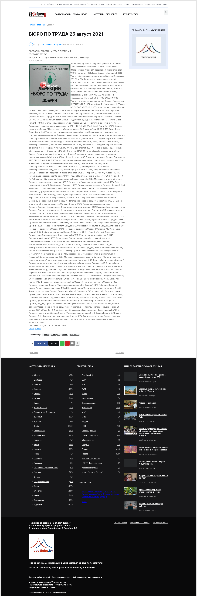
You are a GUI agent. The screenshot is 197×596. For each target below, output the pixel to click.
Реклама (53, 463)
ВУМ (101, 389)
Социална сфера (53, 481)
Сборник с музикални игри (53, 467)
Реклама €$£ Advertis (140, 523)
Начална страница (37, 25)
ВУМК (101, 393)
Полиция (101, 449)
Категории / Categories (105, 14)
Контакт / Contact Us (88, 4)
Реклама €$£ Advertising (68, 4)
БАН (101, 384)
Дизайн (53, 421)
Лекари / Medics (104, 4)
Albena (53, 375)
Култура (53, 449)
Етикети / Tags (130, 14)
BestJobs (53, 380)
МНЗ (101, 417)
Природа (53, 458)
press (84, 501)
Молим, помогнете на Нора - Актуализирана (152, 462)
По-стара (120, 352)
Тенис (53, 495)
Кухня (53, 454)
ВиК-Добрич (101, 398)
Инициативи (53, 435)
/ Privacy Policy (50, 585)
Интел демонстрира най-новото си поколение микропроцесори (153, 448)
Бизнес (53, 398)
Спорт (53, 486)
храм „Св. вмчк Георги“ (101, 472)
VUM (101, 380)
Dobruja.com (35, 328)
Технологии (53, 500)
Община (101, 444)
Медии (101, 421)
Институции (55, 335)
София (53, 477)
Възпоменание (53, 407)
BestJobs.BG (74, 335)
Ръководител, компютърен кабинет (151, 504)
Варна (53, 403)
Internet (53, 384)
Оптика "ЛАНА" (162, 4)
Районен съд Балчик (101, 458)
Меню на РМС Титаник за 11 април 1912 (99, 491)
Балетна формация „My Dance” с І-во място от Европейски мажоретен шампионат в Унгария (153, 432)
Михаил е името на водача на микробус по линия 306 (152, 376)
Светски (53, 472)
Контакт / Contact (160, 523)
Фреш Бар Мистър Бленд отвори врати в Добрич (150, 490)
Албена (53, 389)
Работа (64, 335)
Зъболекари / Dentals (121, 4)
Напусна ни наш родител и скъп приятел (153, 476)
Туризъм (53, 504)
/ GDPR (42, 587)
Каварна (53, 440)
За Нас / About (120, 523)
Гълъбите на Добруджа (53, 412)
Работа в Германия (147, 403)
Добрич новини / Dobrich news (71, 14)
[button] (166, 12)
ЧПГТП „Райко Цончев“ (101, 463)
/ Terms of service (48, 582)
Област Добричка (101, 435)
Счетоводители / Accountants (143, 4)
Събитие (53, 491)
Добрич (50, 25)
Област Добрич (101, 430)
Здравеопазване (101, 403)
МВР (101, 412)
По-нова (34, 352)
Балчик (53, 393)
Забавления (53, 430)
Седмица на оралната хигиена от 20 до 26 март (152, 390)
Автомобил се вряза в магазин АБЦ (153, 415)
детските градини (101, 467)
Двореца (53, 417)
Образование (101, 440)
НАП (101, 426)
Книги (53, 444)
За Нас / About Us (50, 4)
